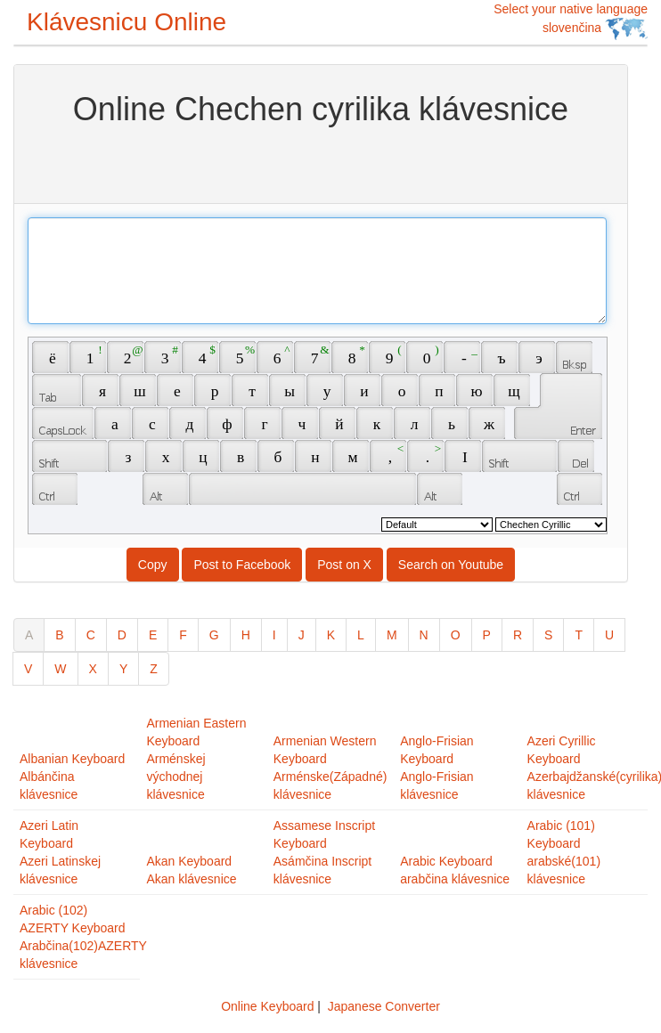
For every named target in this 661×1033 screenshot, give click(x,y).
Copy (152, 564)
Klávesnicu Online (126, 22)
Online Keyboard (267, 1006)
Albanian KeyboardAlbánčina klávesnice (72, 776)
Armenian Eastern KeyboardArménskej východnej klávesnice (196, 758)
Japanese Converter (384, 1006)
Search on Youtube (450, 564)
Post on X (344, 564)
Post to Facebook (241, 564)
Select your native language (571, 21)
